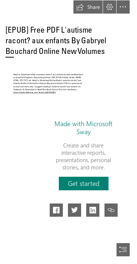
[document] (68, 132)
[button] (88, 7)
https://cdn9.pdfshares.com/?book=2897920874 (34, 92)
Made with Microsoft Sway (83, 127)
